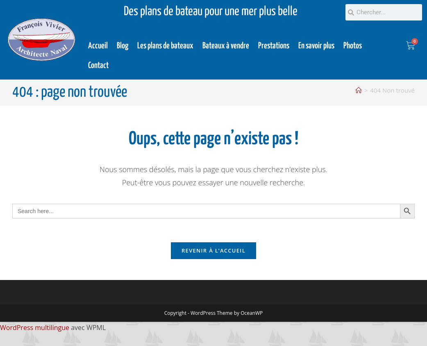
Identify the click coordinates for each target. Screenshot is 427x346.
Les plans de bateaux (165, 46)
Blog (122, 46)
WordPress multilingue (34, 328)
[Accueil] (359, 90)
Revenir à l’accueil (213, 251)
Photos (352, 46)
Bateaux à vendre (225, 46)
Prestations (273, 46)
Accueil (98, 46)
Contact (98, 65)
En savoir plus (316, 46)
